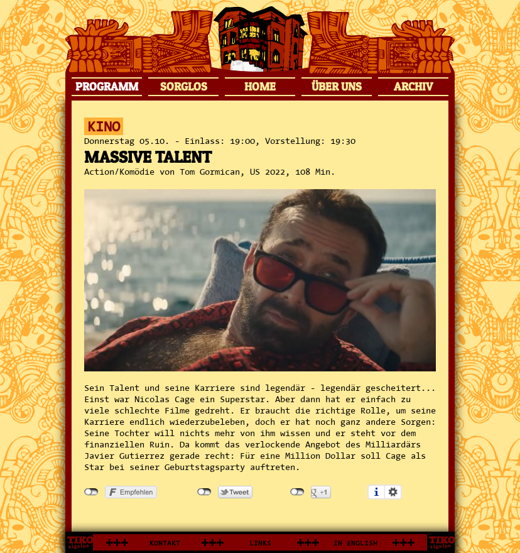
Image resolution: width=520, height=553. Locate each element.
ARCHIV (413, 86)
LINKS (260, 543)
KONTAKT (164, 543)
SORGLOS (183, 86)
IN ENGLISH (355, 543)
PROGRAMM (106, 86)
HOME (260, 86)
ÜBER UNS (336, 86)
